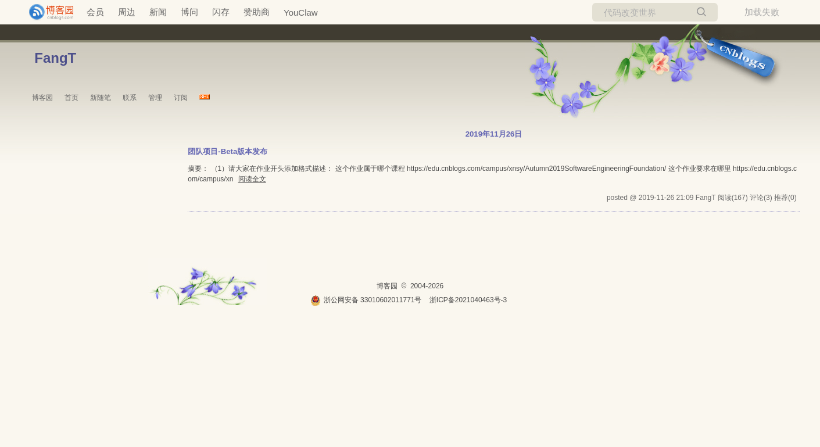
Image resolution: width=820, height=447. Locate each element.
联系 (130, 98)
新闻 (158, 12)
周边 (126, 12)
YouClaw (301, 12)
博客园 (42, 98)
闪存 (221, 12)
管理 (155, 98)
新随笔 (100, 98)
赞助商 (257, 12)
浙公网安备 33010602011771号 (366, 300)
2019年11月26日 (493, 134)
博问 (189, 12)
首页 (71, 98)
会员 (95, 12)
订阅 (181, 98)
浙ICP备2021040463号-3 (468, 300)
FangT (55, 58)
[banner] (46, 12)
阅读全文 (252, 179)
